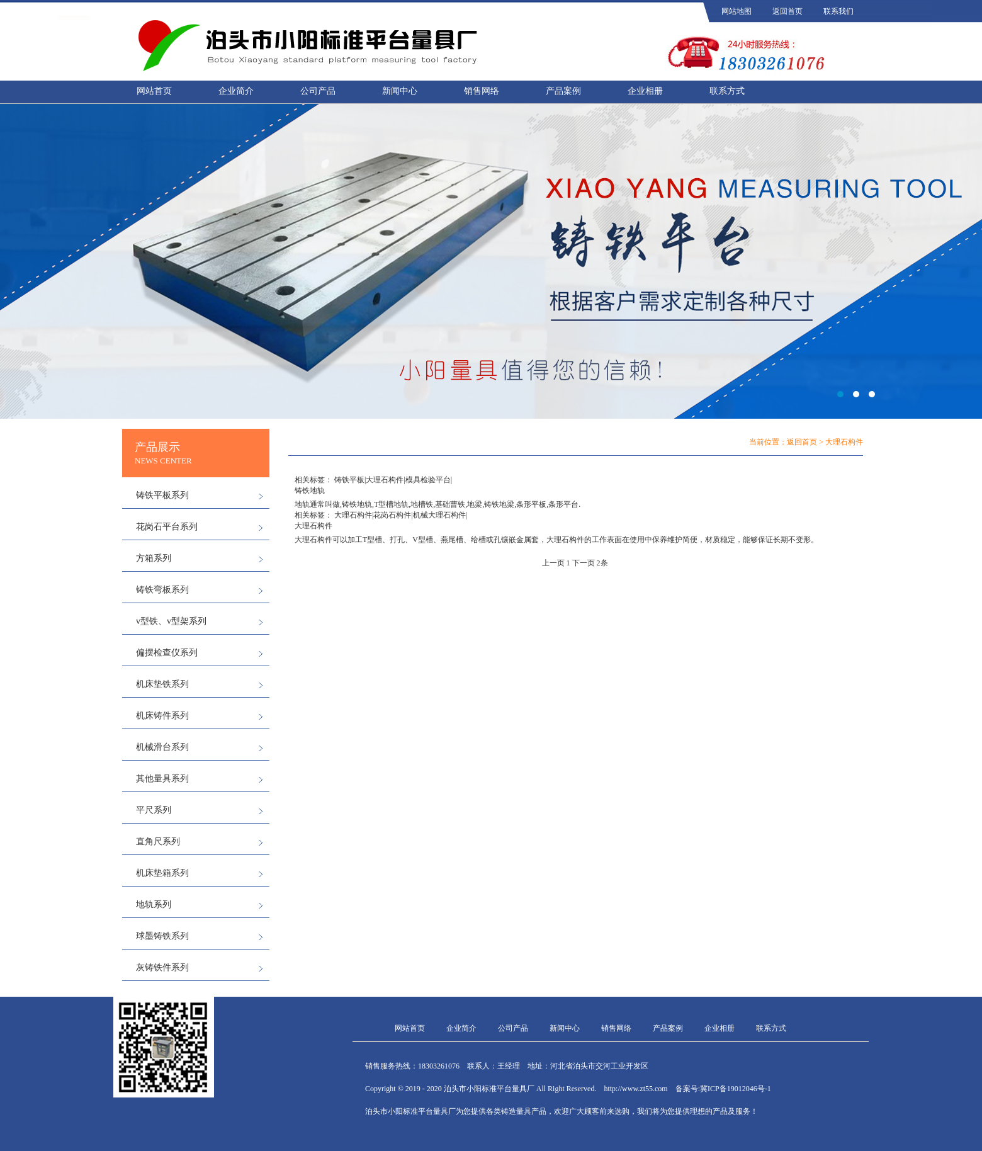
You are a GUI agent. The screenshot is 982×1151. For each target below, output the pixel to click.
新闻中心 (399, 91)
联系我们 (838, 11)
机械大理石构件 (439, 515)
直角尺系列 (158, 841)
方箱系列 (153, 558)
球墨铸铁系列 (162, 936)
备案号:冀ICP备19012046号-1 (723, 1088)
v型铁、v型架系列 (171, 621)
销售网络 (481, 91)
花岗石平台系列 (167, 526)
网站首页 (154, 91)
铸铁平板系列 (162, 495)
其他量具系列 (162, 778)
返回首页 (787, 11)
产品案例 (563, 91)
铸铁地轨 (310, 490)
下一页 (583, 562)
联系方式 (727, 91)
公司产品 (318, 91)
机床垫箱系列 (162, 873)
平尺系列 (153, 810)
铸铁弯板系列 (162, 589)
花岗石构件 (392, 515)
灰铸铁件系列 (162, 967)
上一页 (553, 562)
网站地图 (736, 11)
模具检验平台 (428, 479)
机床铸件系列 (162, 715)
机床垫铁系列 (162, 684)
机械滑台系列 (162, 747)
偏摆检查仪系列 (167, 652)
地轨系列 (153, 904)
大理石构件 (385, 479)
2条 (602, 562)
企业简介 (236, 91)
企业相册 (645, 91)
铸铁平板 (349, 479)
